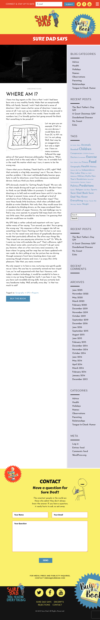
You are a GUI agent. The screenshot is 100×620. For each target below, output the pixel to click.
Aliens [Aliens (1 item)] (79, 145)
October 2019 (79, 316)
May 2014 (77, 361)
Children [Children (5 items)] (85, 149)
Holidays (76, 69)
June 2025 (77, 290)
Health (75, 66)
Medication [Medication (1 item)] (73, 176)
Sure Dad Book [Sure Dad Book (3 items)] (79, 193)
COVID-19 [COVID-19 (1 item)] (85, 153)
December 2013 (80, 379)
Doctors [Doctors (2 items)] (74, 157)
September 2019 (80, 320)
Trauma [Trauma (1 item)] (91, 201)
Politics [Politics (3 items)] (74, 186)
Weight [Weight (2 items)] (85, 204)
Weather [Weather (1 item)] (79, 204)
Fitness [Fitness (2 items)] (85, 162)
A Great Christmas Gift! (83, 114)
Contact (57, 605)
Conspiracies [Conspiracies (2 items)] (76, 153)
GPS (28, 293)
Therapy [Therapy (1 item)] (86, 201)
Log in (75, 444)
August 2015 (78, 335)
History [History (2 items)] (93, 167)
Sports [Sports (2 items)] (94, 190)
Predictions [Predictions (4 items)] (86, 185)
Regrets (35, 293)
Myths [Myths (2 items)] (88, 176)
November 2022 (80, 294)
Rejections (44, 605)
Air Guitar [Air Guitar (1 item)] (73, 145)
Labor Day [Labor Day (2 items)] (80, 173)
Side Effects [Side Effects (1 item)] (87, 190)
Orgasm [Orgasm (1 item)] (88, 182)
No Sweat (77, 121)
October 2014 (79, 353)
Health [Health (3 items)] (85, 166)
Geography (19, 293)
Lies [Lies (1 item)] (86, 173)
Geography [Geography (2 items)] (75, 167)
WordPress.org (79, 455)
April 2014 (77, 364)
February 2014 (79, 372)
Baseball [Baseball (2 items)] (74, 149)
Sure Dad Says (43, 602)
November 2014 (80, 350)
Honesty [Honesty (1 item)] (72, 170)
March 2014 (78, 368)
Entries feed (78, 448)
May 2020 (77, 297)
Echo (74, 125)
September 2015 (80, 331)
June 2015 (77, 338)
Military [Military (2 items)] (81, 176)
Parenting (77, 81)
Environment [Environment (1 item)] (82, 157)
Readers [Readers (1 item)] (72, 190)
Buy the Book (18, 298)
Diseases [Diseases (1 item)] (91, 153)
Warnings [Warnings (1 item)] (73, 204)
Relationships (78, 84)
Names (75, 73)
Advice (75, 62)
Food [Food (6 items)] (92, 162)
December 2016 (80, 323)
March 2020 (78, 301)
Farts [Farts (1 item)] (71, 162)
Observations (34, 89)
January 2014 (78, 375)
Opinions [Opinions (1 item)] (82, 182)
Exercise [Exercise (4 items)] (91, 157)
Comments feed (80, 451)
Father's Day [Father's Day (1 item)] (77, 162)
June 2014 (77, 357)
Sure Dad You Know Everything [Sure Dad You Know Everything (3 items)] (82, 197)
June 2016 (77, 327)
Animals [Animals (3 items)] (86, 145)
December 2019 (80, 309)
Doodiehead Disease (82, 117)
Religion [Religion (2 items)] (79, 190)
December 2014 (80, 346)
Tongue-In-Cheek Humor (84, 88)
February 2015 (79, 342)
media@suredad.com (54, 578)
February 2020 (79, 305)
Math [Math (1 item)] (89, 173)
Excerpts (59, 602)
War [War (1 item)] (95, 201)
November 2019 (80, 312)
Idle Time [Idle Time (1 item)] (78, 170)
